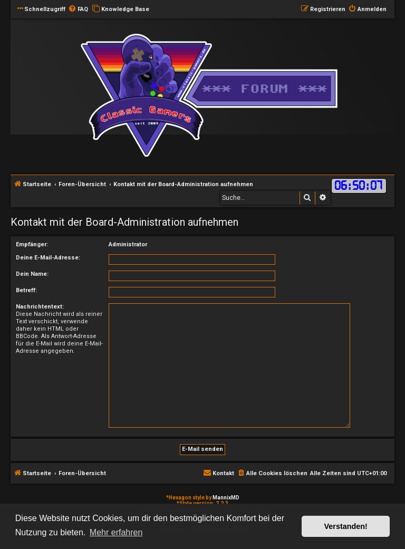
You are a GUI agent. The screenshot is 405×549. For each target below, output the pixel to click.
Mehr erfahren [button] (116, 532)
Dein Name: (32, 274)
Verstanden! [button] (346, 526)
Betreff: (26, 290)
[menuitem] (78, 9)
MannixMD (226, 497)
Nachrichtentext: (40, 306)
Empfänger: (32, 244)
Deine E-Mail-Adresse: (48, 257)
